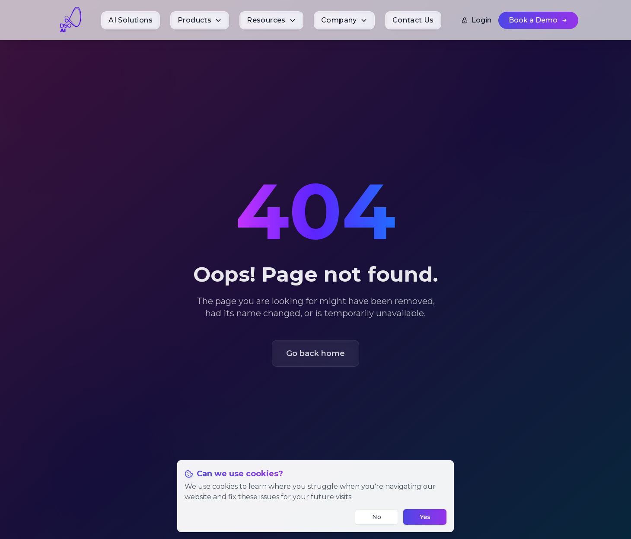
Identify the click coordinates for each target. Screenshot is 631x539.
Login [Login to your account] (476, 20)
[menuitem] (130, 20)
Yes (425, 517)
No (376, 517)
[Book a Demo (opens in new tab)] (538, 20)
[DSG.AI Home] (70, 20)
